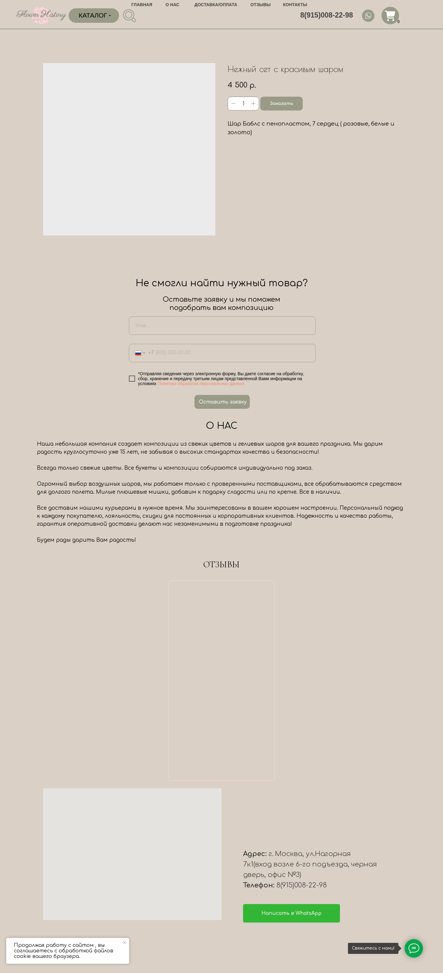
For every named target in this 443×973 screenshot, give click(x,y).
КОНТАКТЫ (295, 4)
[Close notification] (125, 942)
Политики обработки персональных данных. (202, 383)
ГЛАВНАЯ (141, 4)
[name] (222, 325)
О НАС (172, 4)
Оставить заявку (223, 402)
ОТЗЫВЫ (260, 4)
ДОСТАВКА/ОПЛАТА (215, 4)
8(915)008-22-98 (326, 15)
